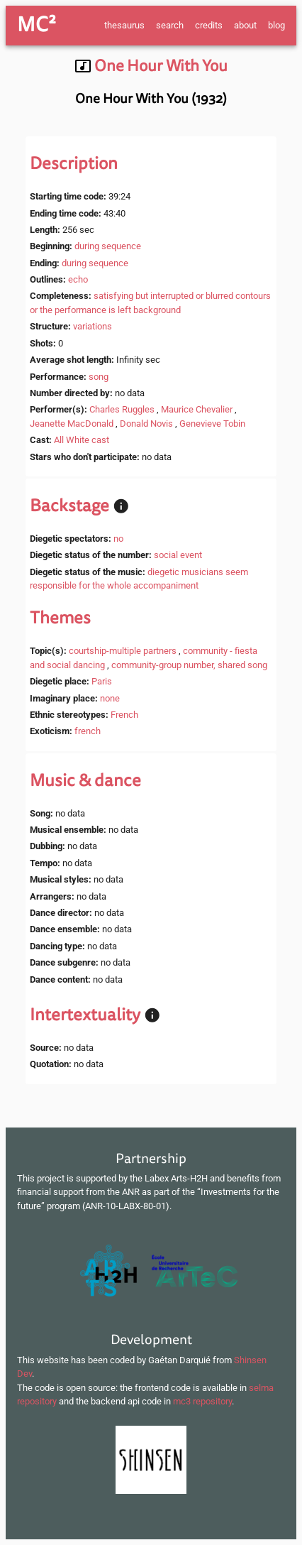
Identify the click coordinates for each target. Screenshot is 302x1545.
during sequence (107, 246)
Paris (101, 681)
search (170, 25)
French (124, 714)
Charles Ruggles (122, 409)
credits (209, 25)
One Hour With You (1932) (151, 98)
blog (276, 25)
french (87, 731)
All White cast (81, 440)
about (245, 25)
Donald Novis (146, 423)
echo (78, 279)
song (98, 376)
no (118, 538)
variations (92, 326)
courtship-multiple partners (123, 650)
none (110, 698)
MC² (36, 25)
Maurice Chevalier (197, 409)
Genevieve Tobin (212, 423)
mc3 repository (202, 1401)
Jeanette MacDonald (71, 423)
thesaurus (124, 25)
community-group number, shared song (189, 665)
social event (178, 555)
